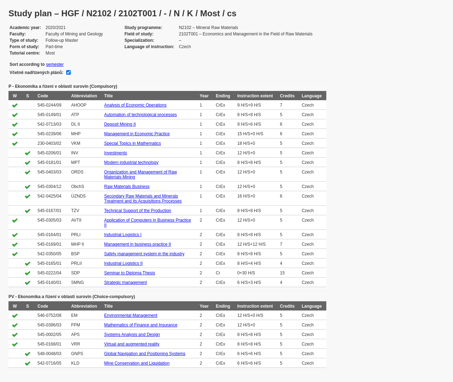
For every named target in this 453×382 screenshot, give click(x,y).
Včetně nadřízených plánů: (36, 72)
